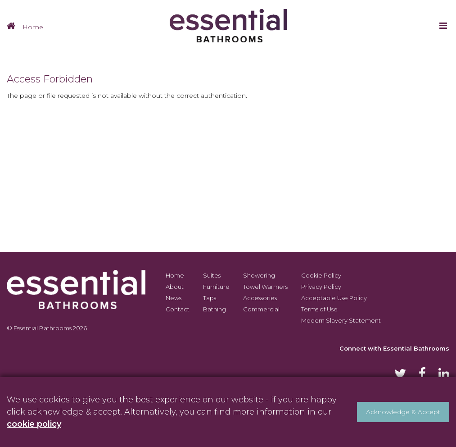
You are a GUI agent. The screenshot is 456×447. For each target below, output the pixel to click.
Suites (212, 275)
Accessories (260, 297)
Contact (178, 309)
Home (33, 27)
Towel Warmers (265, 286)
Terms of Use (319, 309)
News (173, 297)
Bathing (214, 309)
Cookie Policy (321, 275)
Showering (259, 275)
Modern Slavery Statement (341, 320)
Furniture (216, 286)
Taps (209, 297)
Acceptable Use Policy (334, 297)
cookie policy (34, 424)
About (175, 286)
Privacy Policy (321, 286)
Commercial (261, 309)
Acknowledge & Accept (403, 412)
